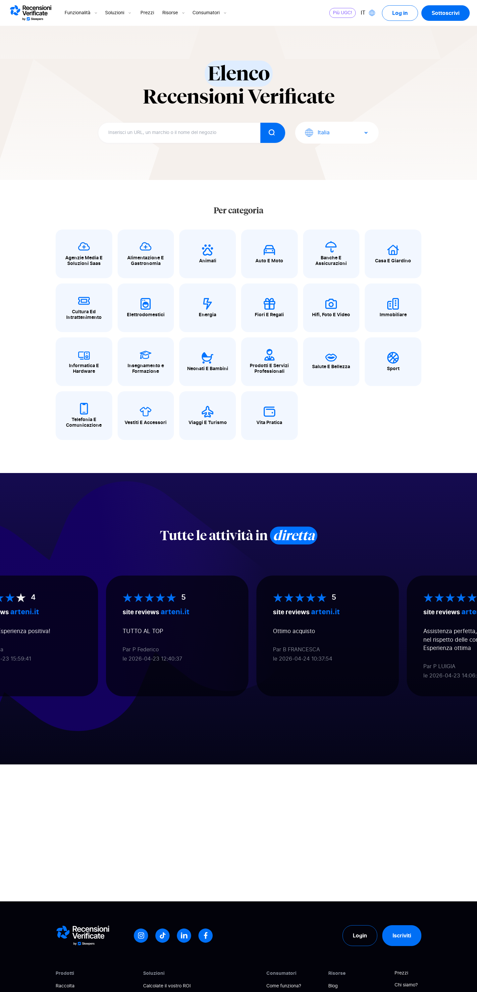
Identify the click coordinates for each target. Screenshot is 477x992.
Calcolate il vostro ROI (167, 986)
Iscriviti (402, 935)
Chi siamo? (406, 985)
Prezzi (147, 13)
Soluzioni (118, 13)
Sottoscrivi (445, 13)
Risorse (174, 13)
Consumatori (210, 13)
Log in (400, 13)
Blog (333, 986)
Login (360, 935)
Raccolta (65, 986)
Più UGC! (342, 13)
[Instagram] (141, 935)
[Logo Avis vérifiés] (30, 13)
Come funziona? (283, 986)
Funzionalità (81, 13)
